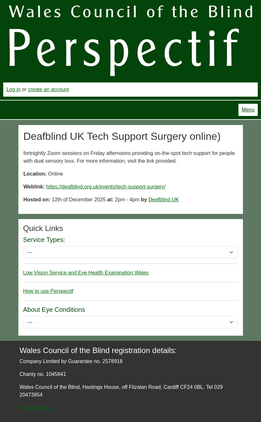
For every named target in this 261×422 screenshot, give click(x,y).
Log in (13, 89)
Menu (248, 109)
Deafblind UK (163, 199)
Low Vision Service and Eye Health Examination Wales (86, 272)
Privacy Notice (36, 407)
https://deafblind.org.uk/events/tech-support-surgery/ (106, 186)
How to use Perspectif (48, 291)
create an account (48, 89)
